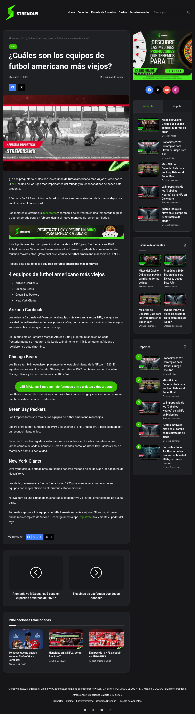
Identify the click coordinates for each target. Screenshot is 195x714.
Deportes (83, 12)
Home (71, 12)
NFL (22, 38)
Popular (178, 106)
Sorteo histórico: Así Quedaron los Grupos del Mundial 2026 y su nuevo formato (174, 457)
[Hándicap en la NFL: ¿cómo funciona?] (66, 639)
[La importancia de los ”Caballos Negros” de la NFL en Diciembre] (149, 192)
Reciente (147, 106)
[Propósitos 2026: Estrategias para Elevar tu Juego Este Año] (149, 148)
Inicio (13, 38)
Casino (123, 12)
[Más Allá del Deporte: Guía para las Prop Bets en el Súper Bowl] (149, 170)
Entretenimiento (139, 12)
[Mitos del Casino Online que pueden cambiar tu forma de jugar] (149, 126)
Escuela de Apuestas (103, 12)
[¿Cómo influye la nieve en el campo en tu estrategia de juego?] (149, 215)
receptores (50, 213)
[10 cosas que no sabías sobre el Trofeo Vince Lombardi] (26, 639)
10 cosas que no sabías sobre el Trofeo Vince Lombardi (23, 656)
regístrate (86, 517)
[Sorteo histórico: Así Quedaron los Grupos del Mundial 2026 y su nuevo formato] (149, 454)
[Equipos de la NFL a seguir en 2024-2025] (106, 639)
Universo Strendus (106, 701)
